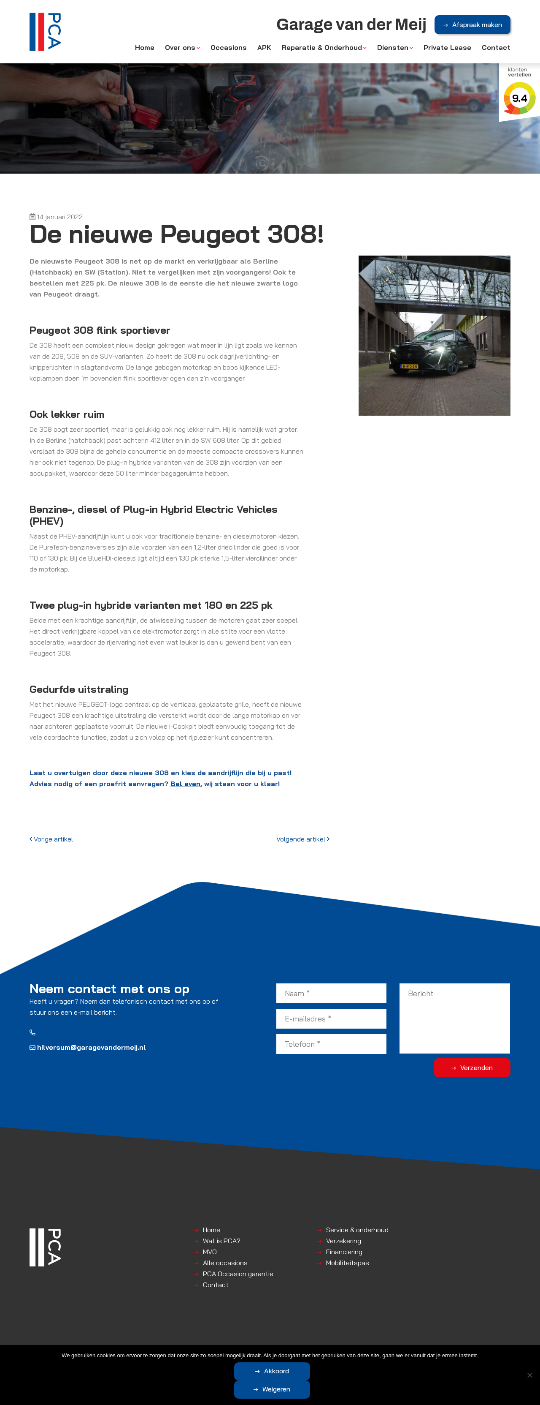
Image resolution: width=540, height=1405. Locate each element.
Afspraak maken (477, 25)
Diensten (392, 47)
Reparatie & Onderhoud (322, 47)
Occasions (229, 47)
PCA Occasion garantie (238, 1273)
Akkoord (236, 1389)
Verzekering (343, 1240)
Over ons (180, 47)
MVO (210, 1251)
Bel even (185, 783)
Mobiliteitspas (347, 1262)
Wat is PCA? (221, 1240)
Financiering (344, 1251)
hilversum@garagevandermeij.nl (88, 1047)
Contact (496, 47)
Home (144, 47)
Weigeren (317, 1389)
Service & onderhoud (357, 1229)
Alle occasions (225, 1262)
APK (264, 47)
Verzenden (477, 1067)
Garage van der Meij (108, 1351)
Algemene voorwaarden (171, 1351)
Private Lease (447, 47)
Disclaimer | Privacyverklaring (247, 1351)
